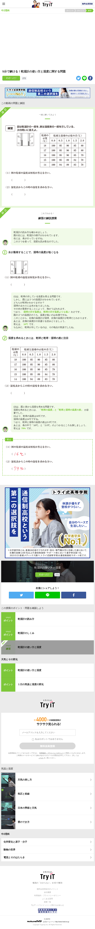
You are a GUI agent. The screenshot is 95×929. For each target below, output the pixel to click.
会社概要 (47, 892)
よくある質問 (47, 899)
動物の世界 (9, 849)
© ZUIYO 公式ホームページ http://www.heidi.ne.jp (48, 920)
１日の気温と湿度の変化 (31, 684)
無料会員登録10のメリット (47, 889)
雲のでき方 (24, 822)
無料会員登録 (87, 4)
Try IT (47, 3)
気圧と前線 (24, 794)
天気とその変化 (9, 659)
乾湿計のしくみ (26, 633)
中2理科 (5, 834)
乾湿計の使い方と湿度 (29, 647)
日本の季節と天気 (27, 808)
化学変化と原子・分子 (15, 842)
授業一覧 (47, 902)
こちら (41, 758)
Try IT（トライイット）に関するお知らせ (47, 905)
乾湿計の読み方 (26, 619)
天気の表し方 (25, 779)
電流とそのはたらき (14, 857)
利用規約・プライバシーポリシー (51, 753)
